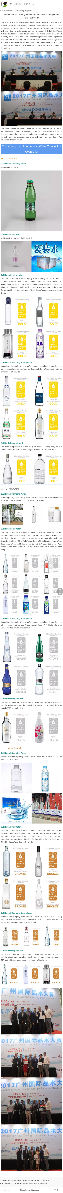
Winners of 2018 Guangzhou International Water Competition (28, 1180)
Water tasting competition (23, 11)
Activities (10, 11)
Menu (6, 1190)
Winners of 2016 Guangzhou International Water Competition (26, 1183)
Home (3, 11)
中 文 (56, 1190)
